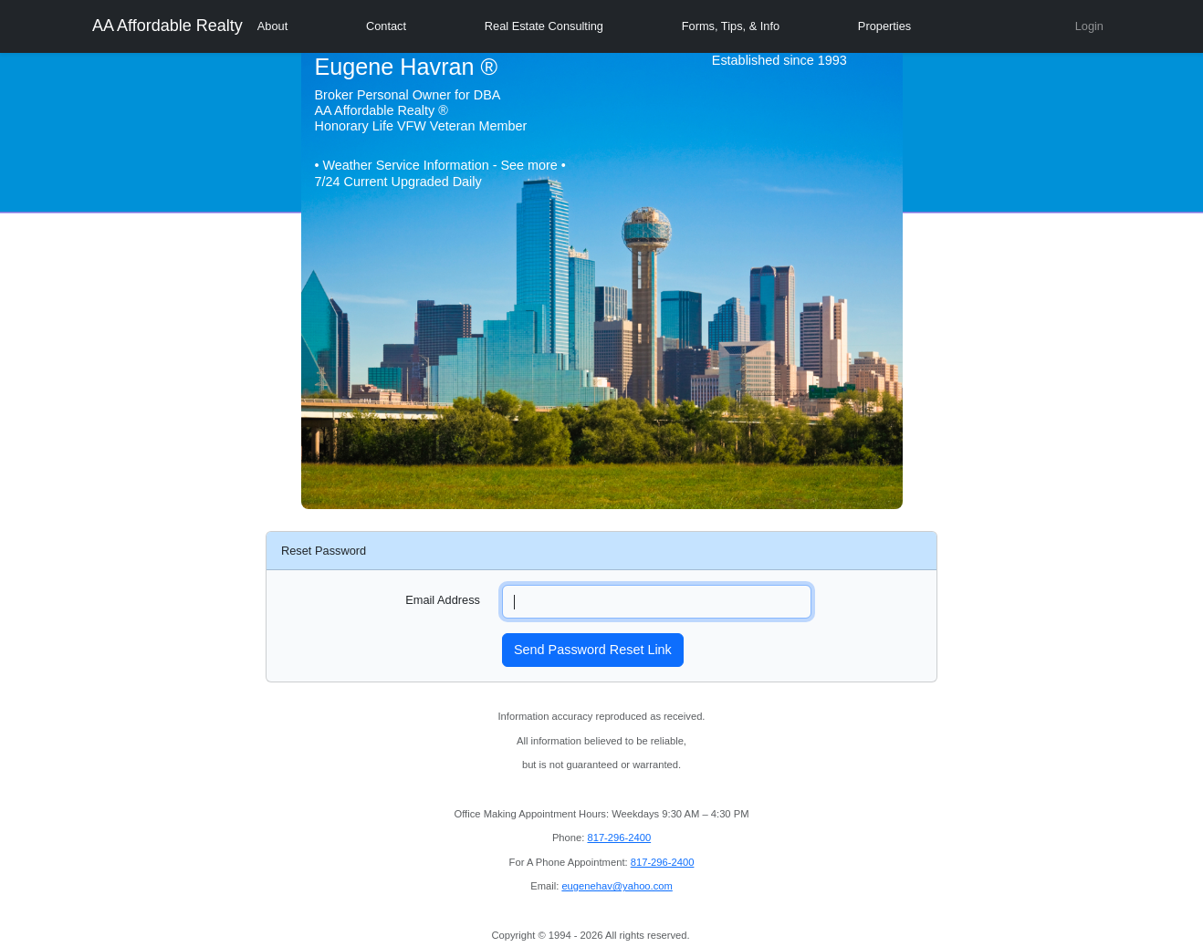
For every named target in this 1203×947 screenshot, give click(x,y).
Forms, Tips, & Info (730, 26)
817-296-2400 (619, 837)
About (272, 26)
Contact (386, 26)
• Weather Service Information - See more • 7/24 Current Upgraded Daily (440, 173)
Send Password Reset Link (593, 649)
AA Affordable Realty (167, 25)
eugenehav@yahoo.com (616, 885)
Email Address (442, 600)
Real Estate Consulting (544, 26)
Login (1089, 26)
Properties (884, 26)
